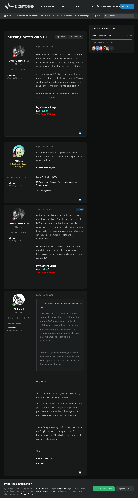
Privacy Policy (27, 494)
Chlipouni (19, 309)
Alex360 (19, 160)
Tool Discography (43, 190)
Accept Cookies (103, 488)
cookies (62, 488)
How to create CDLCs (45, 458)
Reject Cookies (124, 488)
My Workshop (42, 182)
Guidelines (39, 488)
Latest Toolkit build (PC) (46, 177)
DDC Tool (40, 463)
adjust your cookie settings (45, 491)
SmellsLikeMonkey (19, 60)
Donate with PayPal (45, 167)
